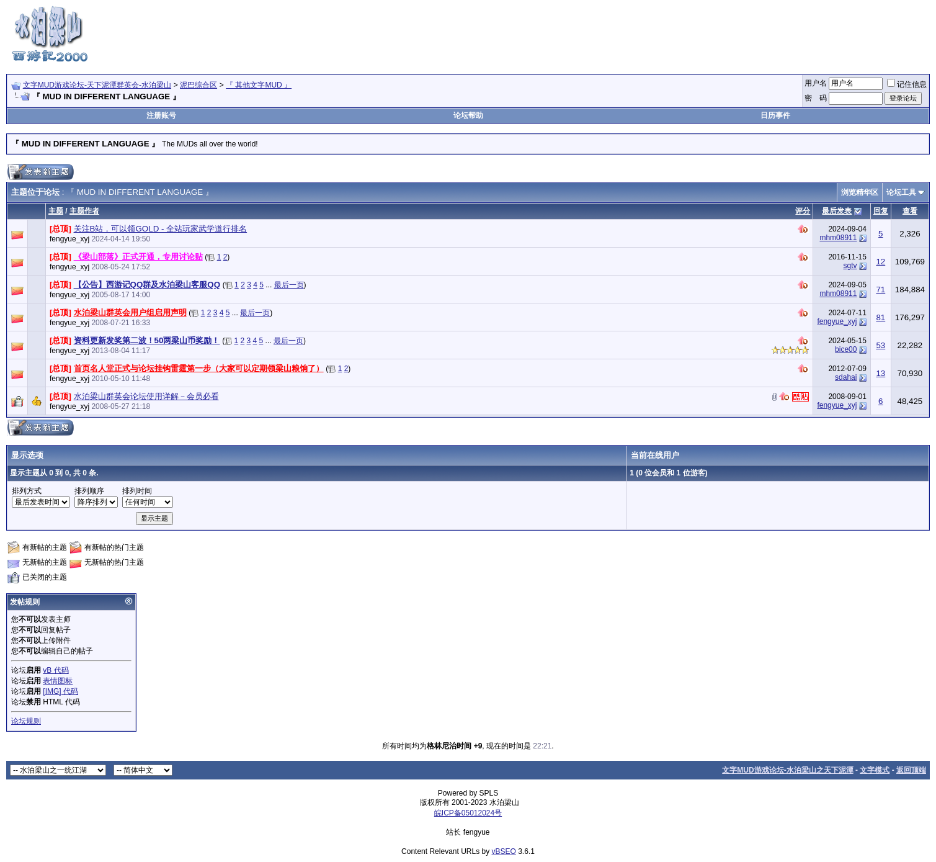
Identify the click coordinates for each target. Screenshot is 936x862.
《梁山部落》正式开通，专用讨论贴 (138, 256)
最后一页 (289, 285)
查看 (910, 211)
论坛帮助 (468, 115)
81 (880, 317)
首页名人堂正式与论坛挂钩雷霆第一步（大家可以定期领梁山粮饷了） (199, 368)
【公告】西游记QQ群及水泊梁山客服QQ (147, 284)
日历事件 (775, 115)
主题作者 (84, 211)
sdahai (846, 377)
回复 (880, 211)
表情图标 (58, 680)
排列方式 (27, 491)
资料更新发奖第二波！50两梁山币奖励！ (147, 340)
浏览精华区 (859, 192)
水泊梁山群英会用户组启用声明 (130, 312)
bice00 (846, 349)
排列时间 (137, 491)
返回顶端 (911, 770)
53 (880, 345)
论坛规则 (26, 721)
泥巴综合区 (198, 85)
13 (880, 373)
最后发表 (837, 211)
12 (880, 261)
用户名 (816, 83)
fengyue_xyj (69, 239)
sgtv (850, 265)
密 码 (816, 98)
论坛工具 (901, 192)
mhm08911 (838, 237)
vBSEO (504, 851)
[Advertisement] (704, 33)
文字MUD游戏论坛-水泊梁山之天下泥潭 (787, 770)
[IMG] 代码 (60, 691)
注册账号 (161, 115)
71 (880, 289)
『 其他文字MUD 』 (259, 85)
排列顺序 (89, 491)
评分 (802, 211)
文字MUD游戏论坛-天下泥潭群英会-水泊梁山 (97, 85)
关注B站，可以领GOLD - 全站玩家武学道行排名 (160, 228)
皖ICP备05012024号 (468, 813)
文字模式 (874, 770)
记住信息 (907, 84)
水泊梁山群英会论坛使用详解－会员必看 (146, 396)
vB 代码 (55, 670)
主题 (55, 211)
